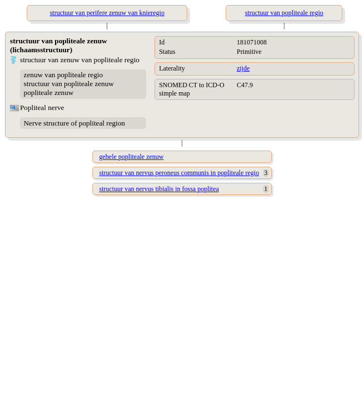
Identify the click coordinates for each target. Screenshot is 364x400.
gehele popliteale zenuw (131, 157)
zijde (243, 68)
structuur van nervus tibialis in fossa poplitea (159, 189)
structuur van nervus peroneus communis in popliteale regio (179, 173)
